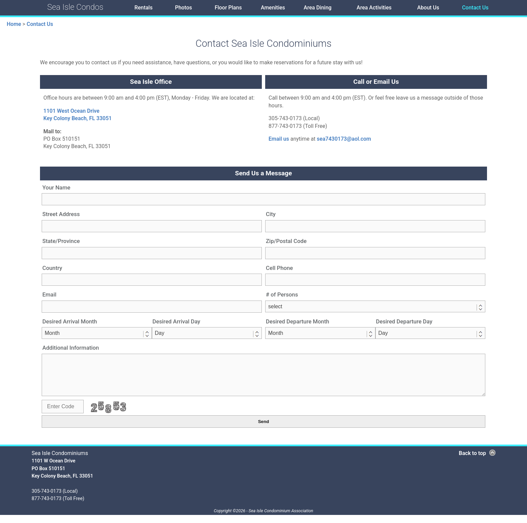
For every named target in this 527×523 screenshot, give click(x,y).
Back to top (472, 461)
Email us (279, 139)
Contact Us (40, 24)
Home (14, 24)
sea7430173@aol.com (344, 139)
